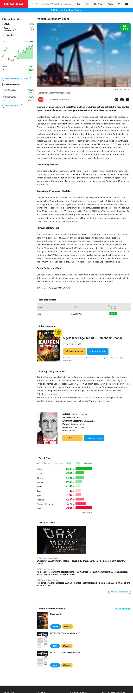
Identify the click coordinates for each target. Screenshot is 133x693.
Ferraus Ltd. (43, 93)
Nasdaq (47, 463)
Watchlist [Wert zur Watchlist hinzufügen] (10, 35)
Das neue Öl (56, 613)
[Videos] (110, 4)
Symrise (40, 482)
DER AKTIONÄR (65, 99)
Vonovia (39, 508)
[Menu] (126, 4)
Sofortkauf (74, 351)
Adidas (39, 473)
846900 (6, 27)
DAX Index (6, 24)
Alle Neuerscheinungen (123, 608)
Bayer (39, 495)
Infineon (40, 469)
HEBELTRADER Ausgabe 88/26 (65, 652)
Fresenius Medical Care (45, 504)
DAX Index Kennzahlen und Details (16, 78)
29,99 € (55, 626)
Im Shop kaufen (97, 351)
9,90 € (55, 646)
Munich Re (40, 491)
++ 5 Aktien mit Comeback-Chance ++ (66, 10)
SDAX (78, 463)
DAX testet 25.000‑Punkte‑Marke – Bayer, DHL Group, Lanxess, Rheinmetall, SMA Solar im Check (81, 562)
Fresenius (40, 499)
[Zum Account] (87, 4)
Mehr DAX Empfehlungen (119, 592)
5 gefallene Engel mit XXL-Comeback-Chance (93, 338)
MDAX (69, 463)
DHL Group (40, 478)
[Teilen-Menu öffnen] (116, 99)
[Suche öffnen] (33, 4)
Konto (121, 358)
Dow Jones (59, 463)
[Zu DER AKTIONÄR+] (98, 4)
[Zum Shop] (78, 4)
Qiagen (39, 486)
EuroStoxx (88, 463)
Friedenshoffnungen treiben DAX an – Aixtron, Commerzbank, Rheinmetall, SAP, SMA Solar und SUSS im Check (83, 584)
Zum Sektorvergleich (12, 105)
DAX (68, 93)
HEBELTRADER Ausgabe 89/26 (65, 633)
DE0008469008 (9, 30)
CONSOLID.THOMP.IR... (57, 93)
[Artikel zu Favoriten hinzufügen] (127, 99)
